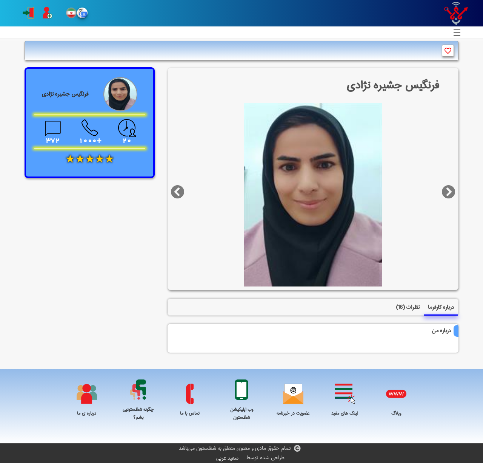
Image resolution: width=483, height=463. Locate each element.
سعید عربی (227, 458)
